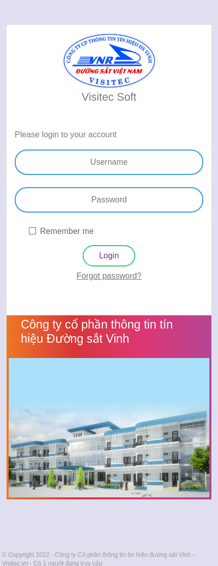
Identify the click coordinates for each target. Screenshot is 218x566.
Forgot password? (109, 276)
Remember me (67, 231)
